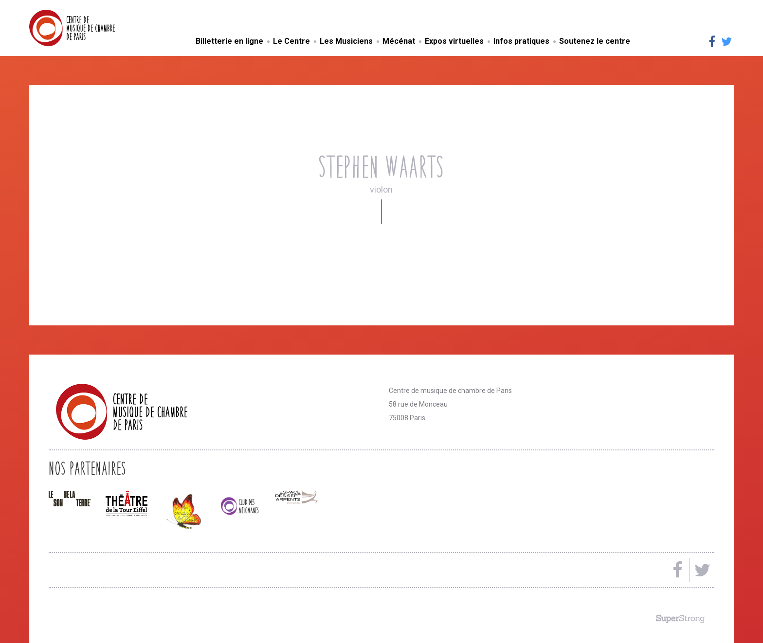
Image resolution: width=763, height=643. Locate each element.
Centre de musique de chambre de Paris (95, 28)
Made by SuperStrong (680, 619)
